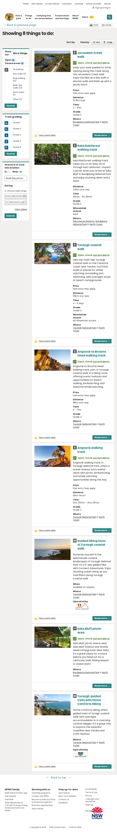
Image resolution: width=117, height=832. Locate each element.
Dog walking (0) (19, 79)
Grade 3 (17, 134)
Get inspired (37, 3)
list (98, 42)
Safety (26, 3)
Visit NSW (9, 799)
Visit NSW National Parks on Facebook (8, 827)
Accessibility (91, 789)
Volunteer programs (41, 793)
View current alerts (47, 135)
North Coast (96, 224)
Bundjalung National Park (86, 122)
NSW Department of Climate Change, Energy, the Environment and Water (16, 806)
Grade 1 (16, 122)
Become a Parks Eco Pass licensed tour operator (43, 800)
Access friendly (52, 3)
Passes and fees (93, 3)
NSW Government (57, 827)
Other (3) (17, 99)
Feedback (63, 802)
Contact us (63, 799)
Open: (9, 60)
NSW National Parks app (16, 793)
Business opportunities (42, 805)
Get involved (37, 808)
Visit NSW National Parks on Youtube (21, 827)
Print (96, 24)
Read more (102, 135)
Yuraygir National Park (84, 327)
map (109, 42)
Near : (15, 171)
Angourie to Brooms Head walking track (91, 353)
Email (108, 24)
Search (11, 105)
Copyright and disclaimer (92, 800)
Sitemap (89, 804)
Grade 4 (17, 141)
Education (67, 3)
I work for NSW (75, 827)
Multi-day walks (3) (17, 86)
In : (6, 171)
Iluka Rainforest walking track (88, 147)
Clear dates (21, 209)
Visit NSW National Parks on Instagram (14, 827)
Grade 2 (17, 128)
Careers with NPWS (40, 796)
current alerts (101, 62)
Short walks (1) (18, 93)
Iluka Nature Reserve (83, 221)
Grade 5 (17, 147)
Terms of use (91, 792)
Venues (107, 3)
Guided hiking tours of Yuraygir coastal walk (91, 544)
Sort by (70, 42)
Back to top (58, 777)
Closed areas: (14, 63)
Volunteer (78, 3)
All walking (18, 69)
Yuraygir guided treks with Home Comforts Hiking (89, 700)
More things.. (20, 53)
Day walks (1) (19, 74)
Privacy (88, 795)
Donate (88, 811)
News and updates (67, 796)
